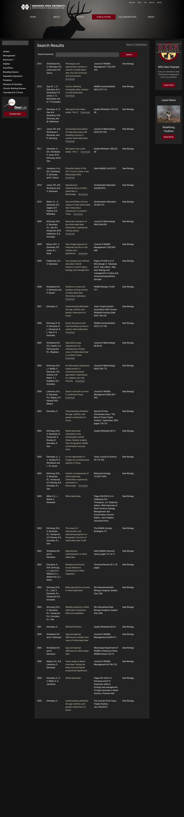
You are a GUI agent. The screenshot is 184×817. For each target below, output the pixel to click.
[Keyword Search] (87, 54)
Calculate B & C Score (13, 92)
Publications (104, 16)
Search (129, 54)
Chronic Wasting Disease (14, 88)
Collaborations (127, 16)
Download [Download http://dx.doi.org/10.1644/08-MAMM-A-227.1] (69, 233)
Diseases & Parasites (12, 84)
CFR (145, 2)
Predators (7, 80)
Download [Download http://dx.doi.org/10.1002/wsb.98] (69, 95)
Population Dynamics (12, 76)
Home (33, 16)
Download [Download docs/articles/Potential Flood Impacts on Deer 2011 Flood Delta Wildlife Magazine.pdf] (69, 177)
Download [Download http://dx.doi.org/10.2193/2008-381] (82, 253)
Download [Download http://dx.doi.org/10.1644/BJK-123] (80, 380)
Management (9, 55)
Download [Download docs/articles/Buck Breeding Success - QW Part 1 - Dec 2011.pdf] (85, 151)
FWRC (139, 2)
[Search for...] (15, 42)
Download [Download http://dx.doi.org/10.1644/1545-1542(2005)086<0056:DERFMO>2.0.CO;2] (69, 357)
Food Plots (8, 68)
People (80, 16)
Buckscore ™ (9, 60)
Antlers (6, 51)
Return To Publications (136, 44)
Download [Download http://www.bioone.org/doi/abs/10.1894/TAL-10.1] (78, 213)
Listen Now (169, 85)
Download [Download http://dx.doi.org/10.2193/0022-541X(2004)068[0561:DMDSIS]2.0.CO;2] (69, 397)
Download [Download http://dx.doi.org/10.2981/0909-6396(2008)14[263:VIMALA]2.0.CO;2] (69, 298)
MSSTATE (132, 2)
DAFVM (159, 2)
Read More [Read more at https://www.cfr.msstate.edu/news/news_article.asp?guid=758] (169, 137)
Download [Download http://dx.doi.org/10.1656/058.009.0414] (83, 194)
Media (151, 16)
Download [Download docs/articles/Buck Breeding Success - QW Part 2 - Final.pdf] (85, 112)
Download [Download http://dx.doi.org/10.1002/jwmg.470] (69, 78)
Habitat (6, 64)
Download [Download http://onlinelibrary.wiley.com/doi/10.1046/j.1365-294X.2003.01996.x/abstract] (83, 485)
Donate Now (15, 114)
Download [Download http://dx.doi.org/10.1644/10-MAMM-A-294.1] (69, 141)
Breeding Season (11, 72)
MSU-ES (151, 2)
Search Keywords (46, 53)
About (56, 16)
